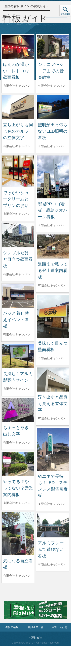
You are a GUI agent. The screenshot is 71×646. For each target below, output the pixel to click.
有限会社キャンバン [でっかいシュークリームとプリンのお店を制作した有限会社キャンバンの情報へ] (16, 213)
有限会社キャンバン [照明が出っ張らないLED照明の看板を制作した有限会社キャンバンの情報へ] (51, 146)
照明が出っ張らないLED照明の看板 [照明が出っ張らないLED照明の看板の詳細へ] (53, 131)
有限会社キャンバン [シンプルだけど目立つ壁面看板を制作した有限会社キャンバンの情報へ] (16, 274)
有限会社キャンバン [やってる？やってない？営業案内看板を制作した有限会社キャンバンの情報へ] (16, 503)
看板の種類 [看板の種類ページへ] (12, 627)
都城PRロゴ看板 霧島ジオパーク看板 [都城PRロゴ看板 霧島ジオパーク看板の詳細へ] (53, 210)
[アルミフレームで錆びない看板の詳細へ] (53, 525)
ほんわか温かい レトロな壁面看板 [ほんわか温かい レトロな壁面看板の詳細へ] (16, 71)
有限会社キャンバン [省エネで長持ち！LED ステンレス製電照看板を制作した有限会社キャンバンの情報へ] (51, 504)
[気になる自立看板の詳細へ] (18, 533)
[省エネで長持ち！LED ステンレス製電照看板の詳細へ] (53, 449)
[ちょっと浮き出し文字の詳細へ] (18, 409)
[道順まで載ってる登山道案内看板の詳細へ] (53, 246)
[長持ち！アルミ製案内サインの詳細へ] (18, 355)
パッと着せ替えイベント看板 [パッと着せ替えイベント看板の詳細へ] (16, 319)
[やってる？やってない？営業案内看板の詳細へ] (18, 463)
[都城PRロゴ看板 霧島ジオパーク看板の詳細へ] (53, 176)
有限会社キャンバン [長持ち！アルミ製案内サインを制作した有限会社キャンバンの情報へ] (16, 388)
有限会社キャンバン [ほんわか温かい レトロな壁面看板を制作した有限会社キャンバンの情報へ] (16, 85)
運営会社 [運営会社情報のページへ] (36, 637)
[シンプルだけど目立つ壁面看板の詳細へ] (18, 235)
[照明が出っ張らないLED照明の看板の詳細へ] (53, 106)
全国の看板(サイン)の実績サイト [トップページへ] (26, 6)
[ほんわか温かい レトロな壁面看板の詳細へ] (18, 46)
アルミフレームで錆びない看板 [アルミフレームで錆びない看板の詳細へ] (51, 549)
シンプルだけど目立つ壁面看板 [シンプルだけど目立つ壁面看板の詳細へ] (18, 259)
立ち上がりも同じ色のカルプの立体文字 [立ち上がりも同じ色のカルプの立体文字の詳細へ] (18, 131)
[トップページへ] (23, 19)
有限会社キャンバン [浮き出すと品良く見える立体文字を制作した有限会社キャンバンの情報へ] (51, 418)
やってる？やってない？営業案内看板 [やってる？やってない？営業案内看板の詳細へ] (18, 488)
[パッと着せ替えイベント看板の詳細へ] (18, 295)
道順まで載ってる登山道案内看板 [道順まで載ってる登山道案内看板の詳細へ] (53, 270)
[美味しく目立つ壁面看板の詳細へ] (53, 316)
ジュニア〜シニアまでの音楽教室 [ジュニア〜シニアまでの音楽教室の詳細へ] (51, 71)
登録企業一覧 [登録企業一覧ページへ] (36, 627)
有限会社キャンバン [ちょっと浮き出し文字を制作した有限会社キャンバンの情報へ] (16, 442)
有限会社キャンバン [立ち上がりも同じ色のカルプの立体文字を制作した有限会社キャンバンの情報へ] (16, 146)
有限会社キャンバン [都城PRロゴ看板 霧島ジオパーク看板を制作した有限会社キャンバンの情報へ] (51, 225)
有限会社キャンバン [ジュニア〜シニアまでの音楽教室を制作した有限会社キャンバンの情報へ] (51, 85)
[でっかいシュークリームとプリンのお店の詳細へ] (18, 171)
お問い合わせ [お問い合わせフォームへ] (59, 627)
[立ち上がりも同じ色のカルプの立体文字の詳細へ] (18, 106)
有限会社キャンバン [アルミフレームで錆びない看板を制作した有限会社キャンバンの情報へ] (51, 564)
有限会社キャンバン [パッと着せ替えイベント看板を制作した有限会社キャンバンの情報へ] (16, 334)
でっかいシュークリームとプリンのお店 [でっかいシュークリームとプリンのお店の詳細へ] (16, 199)
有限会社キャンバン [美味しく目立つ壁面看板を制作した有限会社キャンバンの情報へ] (51, 358)
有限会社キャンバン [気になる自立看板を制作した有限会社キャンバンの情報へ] (16, 575)
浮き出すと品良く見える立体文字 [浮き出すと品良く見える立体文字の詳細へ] (53, 403)
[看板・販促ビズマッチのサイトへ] (35, 612)
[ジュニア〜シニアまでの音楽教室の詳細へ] (53, 46)
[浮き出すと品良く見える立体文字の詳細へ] (53, 379)
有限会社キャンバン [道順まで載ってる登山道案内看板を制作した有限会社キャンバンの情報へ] (51, 285)
